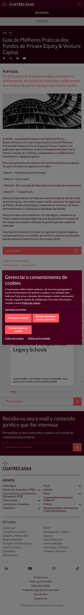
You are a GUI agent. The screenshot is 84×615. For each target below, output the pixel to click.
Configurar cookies (18, 318)
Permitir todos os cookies (18, 330)
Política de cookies (31, 303)
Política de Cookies (14, 338)
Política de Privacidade (39, 338)
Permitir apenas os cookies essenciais (46, 318)
